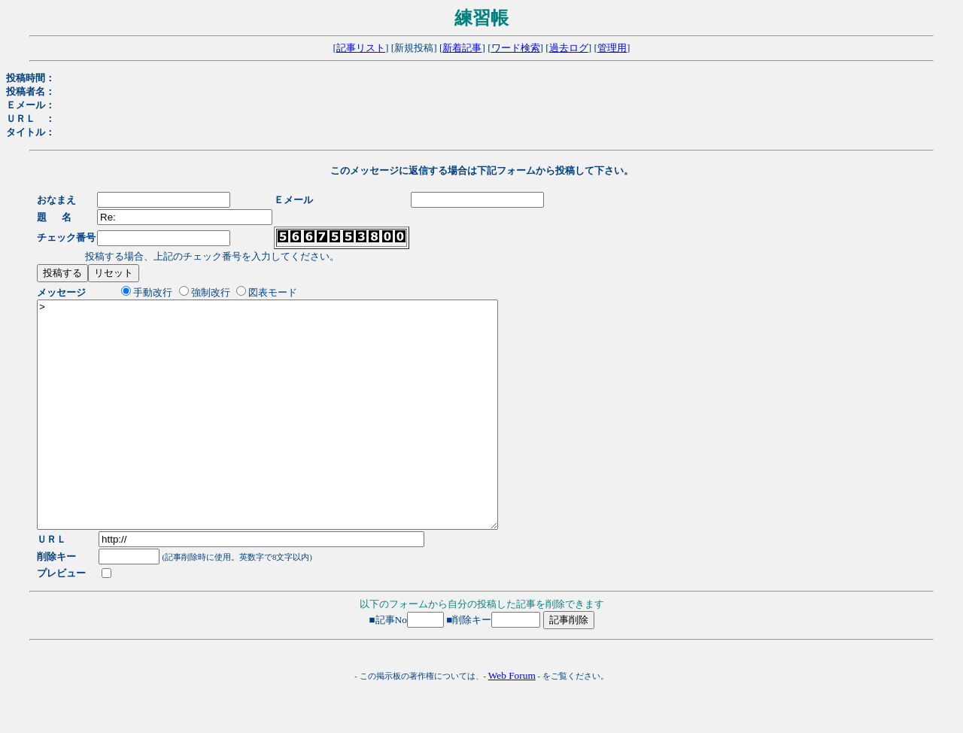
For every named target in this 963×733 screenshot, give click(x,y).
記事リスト (360, 47)
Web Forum (512, 720)
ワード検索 (515, 47)
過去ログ (568, 47)
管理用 (612, 47)
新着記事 (462, 47)
